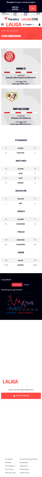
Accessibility (24, 462)
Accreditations (10, 466)
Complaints (9, 459)
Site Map (8, 462)
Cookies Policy (24, 472)
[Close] (21, 82)
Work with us (9, 469)
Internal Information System (29, 459)
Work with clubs (10, 472)
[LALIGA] (13, 24)
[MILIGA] (38, 24)
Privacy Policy (24, 469)
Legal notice (24, 466)
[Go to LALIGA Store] (21, 18)
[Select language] (28, 25)
